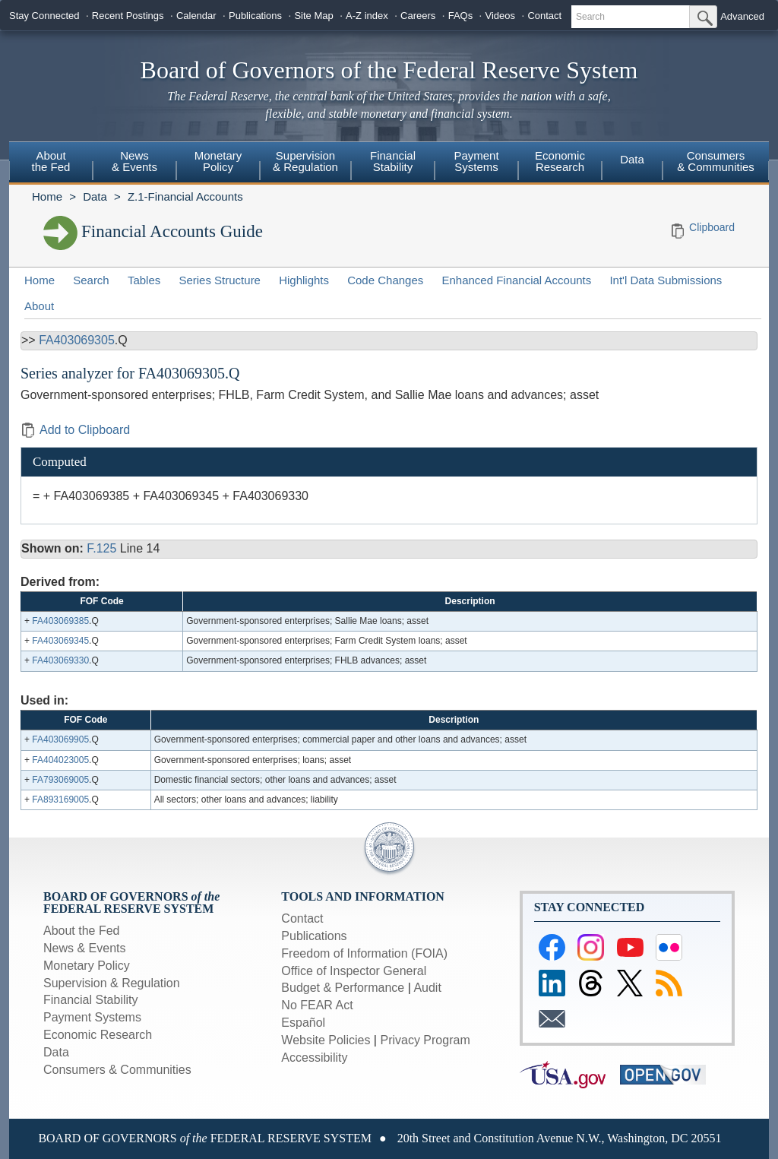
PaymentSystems (476, 161)
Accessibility (314, 1057)
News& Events (134, 161)
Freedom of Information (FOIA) (364, 953)
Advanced (742, 16)
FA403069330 (60, 660)
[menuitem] (51, 163)
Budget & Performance (342, 987)
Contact (544, 15)
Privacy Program (425, 1040)
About (39, 305)
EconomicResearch (560, 161)
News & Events (84, 948)
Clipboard (712, 227)
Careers (417, 15)
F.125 (101, 548)
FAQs (460, 15)
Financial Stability (90, 999)
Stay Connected (44, 15)
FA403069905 (60, 739)
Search (91, 280)
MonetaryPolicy (218, 161)
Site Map (313, 15)
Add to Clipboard (75, 429)
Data (632, 159)
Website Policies (325, 1040)
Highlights (304, 280)
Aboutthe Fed (51, 161)
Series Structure (220, 280)
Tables (144, 280)
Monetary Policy (86, 965)
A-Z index (367, 15)
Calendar (196, 15)
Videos (500, 15)
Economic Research (97, 1034)
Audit (427, 987)
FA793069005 (60, 779)
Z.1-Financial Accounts (185, 196)
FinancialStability (393, 161)
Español (303, 1022)
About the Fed (81, 930)
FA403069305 (77, 340)
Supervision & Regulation (111, 983)
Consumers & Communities (715, 161)
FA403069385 (60, 621)
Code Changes (385, 280)
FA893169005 (60, 799)
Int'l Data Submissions (665, 280)
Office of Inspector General (353, 970)
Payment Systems (92, 1017)
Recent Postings (128, 15)
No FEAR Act (317, 1005)
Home (47, 196)
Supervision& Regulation (305, 161)
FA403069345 (60, 640)
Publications (255, 15)
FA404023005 (60, 760)
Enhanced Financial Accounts (516, 280)
